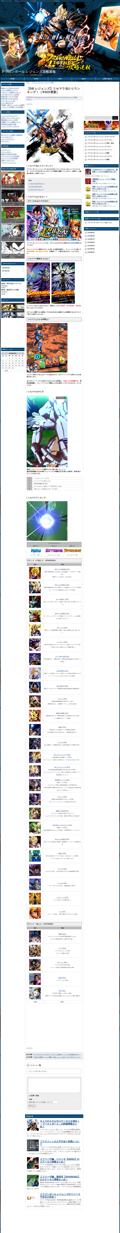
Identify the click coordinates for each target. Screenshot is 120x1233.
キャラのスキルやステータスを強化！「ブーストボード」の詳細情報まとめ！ (60, 1127)
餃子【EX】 (62, 990)
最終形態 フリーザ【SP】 (62, 780)
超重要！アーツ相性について (11, 122)
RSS (60, 79)
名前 (30, 1102)
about (84, 79)
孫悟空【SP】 (62, 727)
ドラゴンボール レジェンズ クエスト (99, 156)
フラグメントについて (8, 163)
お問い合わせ (107, 79)
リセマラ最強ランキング (9, 90)
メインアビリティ (7, 137)
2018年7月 (91, 239)
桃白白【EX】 (62, 977)
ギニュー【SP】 (62, 796)
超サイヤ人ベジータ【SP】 (62, 767)
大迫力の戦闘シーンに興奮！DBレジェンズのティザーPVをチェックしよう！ (60, 1057)
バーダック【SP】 (62, 642)
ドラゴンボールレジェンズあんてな (99, 222)
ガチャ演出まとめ (7, 103)
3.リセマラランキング (36, 189)
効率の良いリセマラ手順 (9, 96)
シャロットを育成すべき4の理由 (12, 107)
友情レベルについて (8, 160)
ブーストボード (6, 152)
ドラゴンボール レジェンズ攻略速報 (28, 71)
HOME (12, 79)
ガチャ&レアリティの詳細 (10, 94)
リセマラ (28, 99)
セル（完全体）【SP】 (62, 599)
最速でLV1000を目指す (9, 154)
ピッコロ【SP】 (62, 883)
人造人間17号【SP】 (62, 686)
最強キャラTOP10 (10, 88)
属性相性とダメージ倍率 (9, 120)
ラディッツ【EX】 (62, 962)
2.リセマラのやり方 (35, 186)
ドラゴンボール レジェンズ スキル (99, 146)
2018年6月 (91, 242)
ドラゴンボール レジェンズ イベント (99, 150)
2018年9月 (91, 233)
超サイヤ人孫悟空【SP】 (62, 585)
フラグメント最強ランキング (11, 92)
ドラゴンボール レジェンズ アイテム (99, 140)
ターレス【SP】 (62, 742)
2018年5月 (91, 245)
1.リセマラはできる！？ (37, 183)
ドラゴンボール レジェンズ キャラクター (46, 97)
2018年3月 (91, 252)
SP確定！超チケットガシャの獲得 (12, 105)
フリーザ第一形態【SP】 (62, 656)
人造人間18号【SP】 (62, 671)
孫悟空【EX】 (62, 934)
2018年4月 (91, 249)
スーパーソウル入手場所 (9, 158)
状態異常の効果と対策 (8, 124)
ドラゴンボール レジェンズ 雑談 (98, 153)
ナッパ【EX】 (62, 948)
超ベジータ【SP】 (62, 627)
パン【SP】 (62, 911)
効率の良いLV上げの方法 (9, 99)
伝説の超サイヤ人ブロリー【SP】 (62, 825)
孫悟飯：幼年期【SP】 (62, 811)
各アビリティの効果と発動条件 (11, 135)
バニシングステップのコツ (10, 126)
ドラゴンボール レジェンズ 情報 (67, 97)
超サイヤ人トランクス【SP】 (62, 754)
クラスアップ (5, 150)
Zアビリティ (5, 141)
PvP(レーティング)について (10, 118)
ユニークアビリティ (8, 139)
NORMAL (4, 285)
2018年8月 (91, 236)
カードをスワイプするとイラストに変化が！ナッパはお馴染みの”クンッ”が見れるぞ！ (63, 1054)
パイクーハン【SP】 (62, 897)
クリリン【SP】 (62, 698)
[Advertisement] (12, 333)
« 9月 (6, 370)
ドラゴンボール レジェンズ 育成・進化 (100, 143)
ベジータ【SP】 (62, 868)
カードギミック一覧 (8, 101)
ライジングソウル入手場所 (10, 156)
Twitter (36, 79)
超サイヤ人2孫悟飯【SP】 (62, 569)
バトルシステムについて (9, 116)
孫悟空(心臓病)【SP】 (62, 713)
